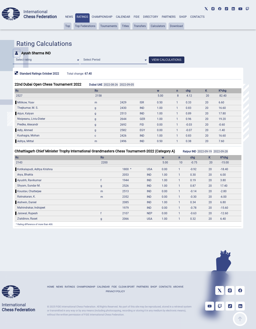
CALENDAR (123, 16)
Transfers (140, 26)
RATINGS (82, 16)
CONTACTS (197, 16)
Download (176, 26)
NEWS (69, 16)
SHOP (183, 16)
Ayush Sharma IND (32, 53)
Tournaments (108, 26)
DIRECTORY (150, 16)
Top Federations (85, 26)
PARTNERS (169, 16)
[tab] (69, 21)
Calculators (158, 26)
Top (67, 26)
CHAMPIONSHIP (102, 16)
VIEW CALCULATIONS (166, 59)
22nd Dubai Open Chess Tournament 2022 (48, 84)
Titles (125, 26)
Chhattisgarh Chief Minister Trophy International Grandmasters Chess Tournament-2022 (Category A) (95, 151)
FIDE (137, 16)
